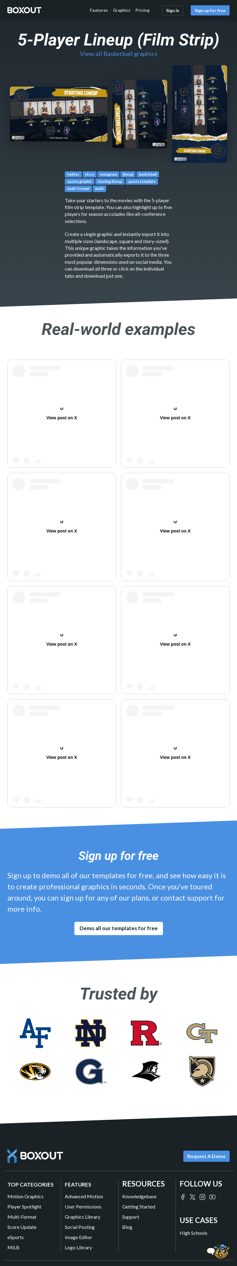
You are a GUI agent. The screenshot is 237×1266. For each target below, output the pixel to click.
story (89, 174)
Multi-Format (21, 1217)
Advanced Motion (84, 1196)
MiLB (13, 1247)
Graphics (122, 10)
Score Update (21, 1227)
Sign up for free (210, 10)
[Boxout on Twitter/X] (192, 1196)
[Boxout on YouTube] (212, 1196)
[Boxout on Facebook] (183, 1196)
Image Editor (78, 1237)
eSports (15, 1237)
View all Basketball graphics (118, 53)
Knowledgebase (139, 1196)
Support (130, 1217)
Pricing (142, 10)
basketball (147, 174)
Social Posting (80, 1227)
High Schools (193, 1233)
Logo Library (78, 1247)
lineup (128, 174)
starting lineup (110, 181)
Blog (127, 1227)
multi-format (78, 188)
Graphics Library (82, 1217)
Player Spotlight (24, 1206)
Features (99, 10)
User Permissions (83, 1206)
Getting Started (138, 1206)
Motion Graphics (25, 1196)
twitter (73, 174)
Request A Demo (206, 1156)
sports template (142, 181)
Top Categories (30, 1184)
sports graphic (79, 181)
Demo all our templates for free (119, 928)
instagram (108, 174)
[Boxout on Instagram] (202, 1196)
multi (99, 188)
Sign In (172, 10)
